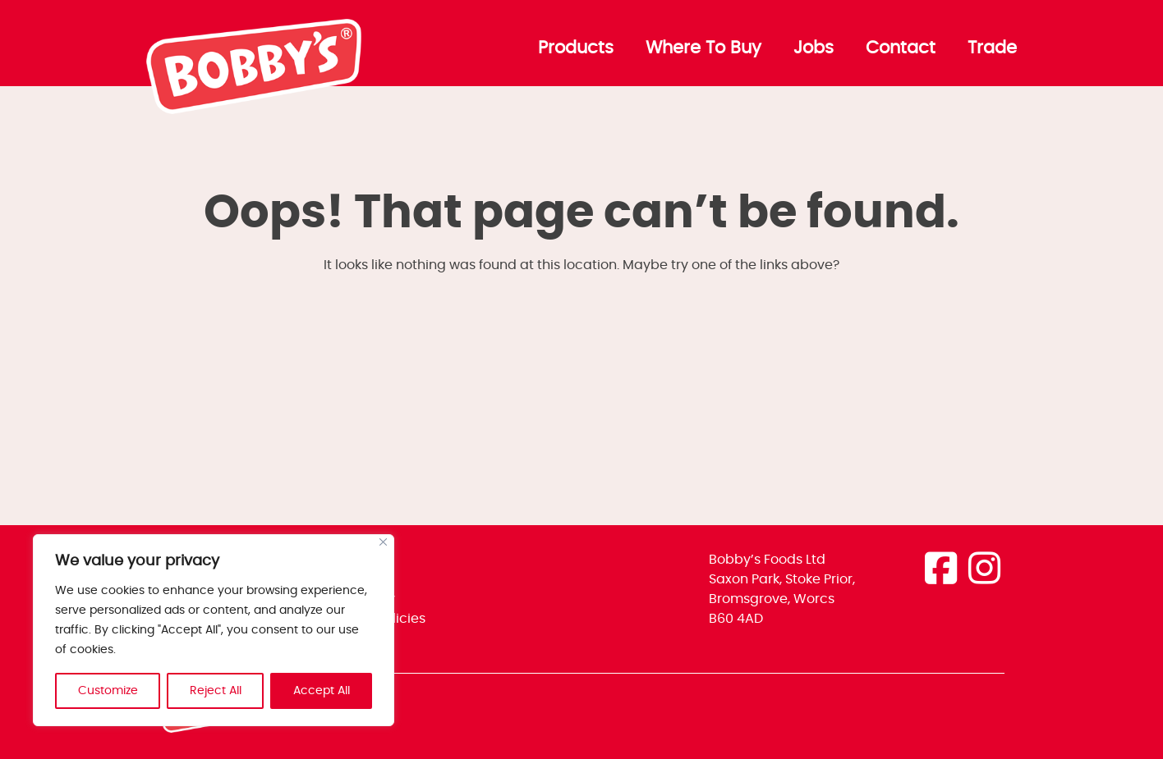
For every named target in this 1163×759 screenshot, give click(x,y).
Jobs (813, 48)
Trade (992, 48)
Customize (108, 691)
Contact (900, 48)
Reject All (215, 691)
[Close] (383, 542)
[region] (213, 630)
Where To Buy (703, 48)
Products (576, 48)
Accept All (321, 691)
